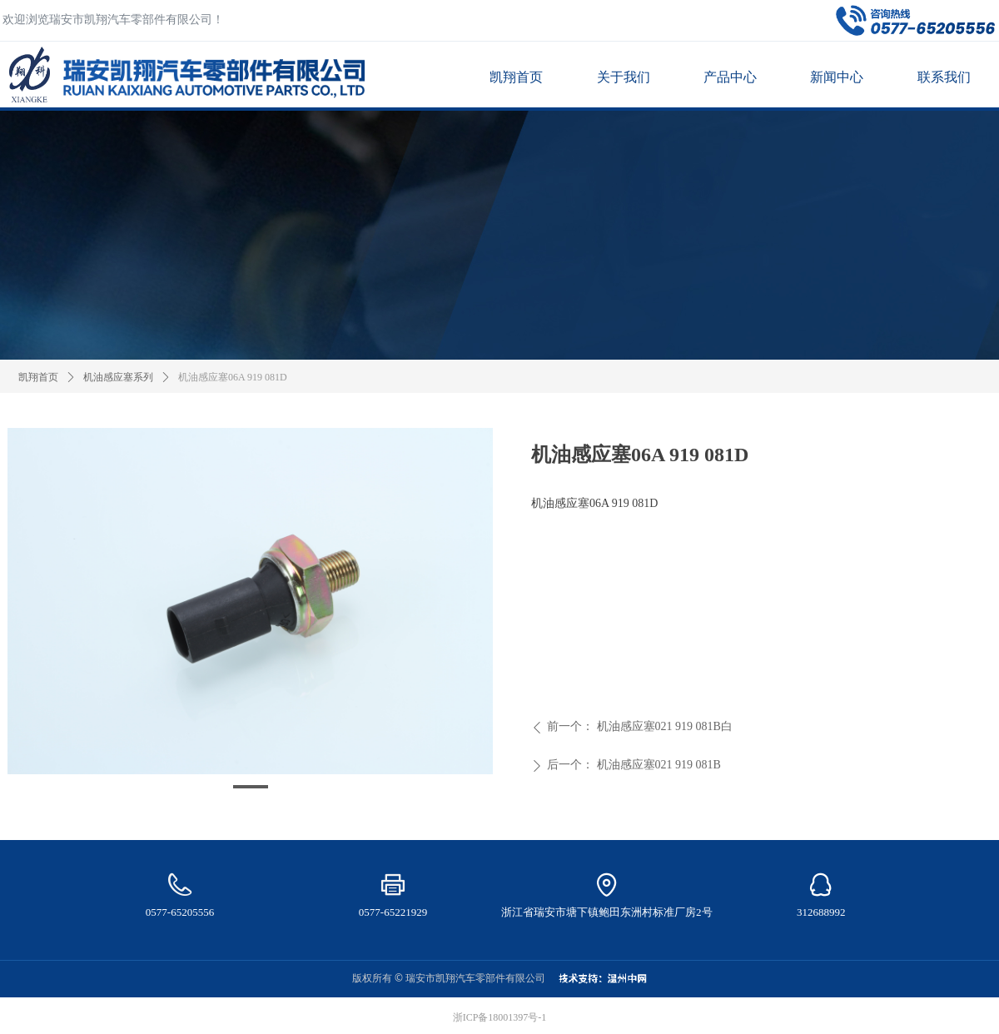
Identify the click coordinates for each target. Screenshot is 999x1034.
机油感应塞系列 (118, 377)
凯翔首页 (38, 377)
